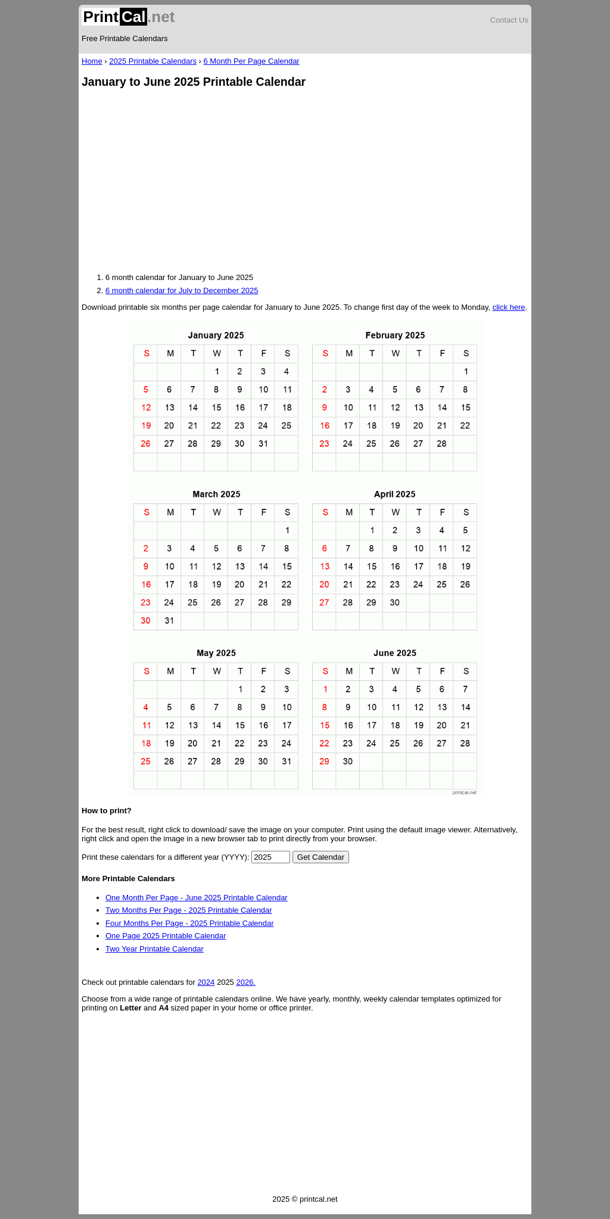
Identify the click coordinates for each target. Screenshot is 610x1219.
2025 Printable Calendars (153, 61)
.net (128, 17)
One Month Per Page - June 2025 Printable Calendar (196, 897)
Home (92, 61)
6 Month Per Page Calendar (252, 61)
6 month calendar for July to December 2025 (182, 290)
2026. (246, 982)
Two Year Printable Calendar (154, 948)
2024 (205, 982)
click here (509, 307)
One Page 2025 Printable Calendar (165, 935)
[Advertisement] (305, 181)
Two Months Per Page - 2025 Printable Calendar (188, 910)
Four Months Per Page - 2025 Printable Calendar (189, 923)
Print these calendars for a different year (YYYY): (166, 857)
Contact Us (509, 19)
